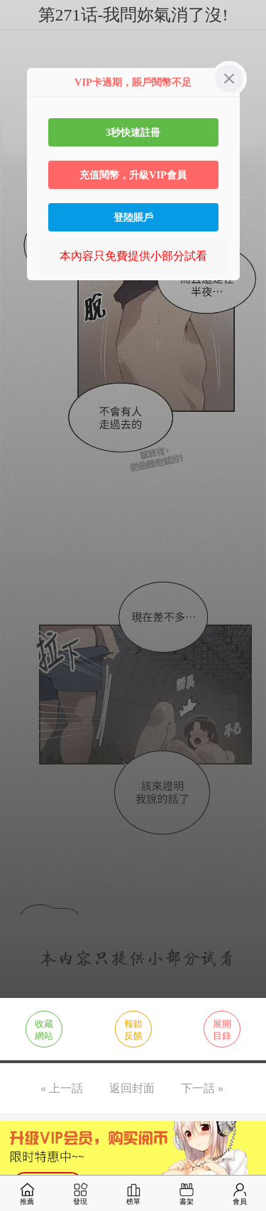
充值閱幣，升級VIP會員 (133, 174)
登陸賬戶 (133, 217)
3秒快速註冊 (133, 132)
